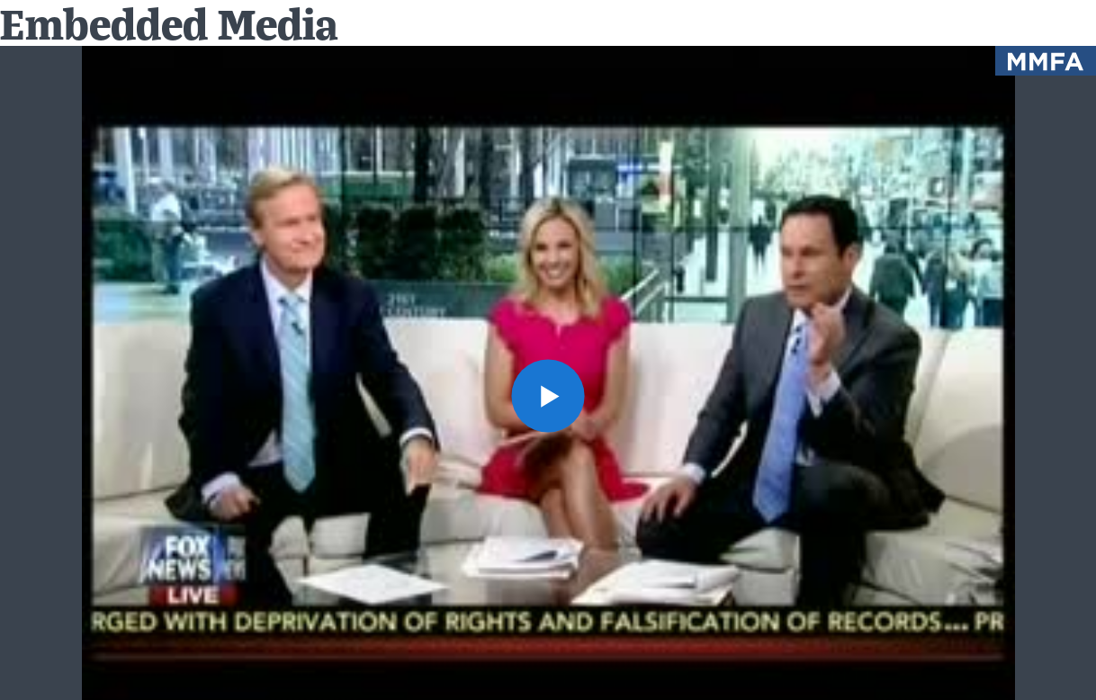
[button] (548, 396)
